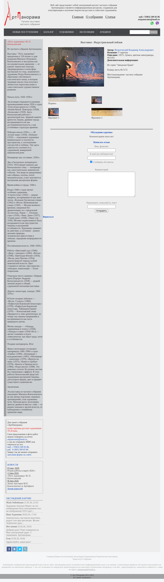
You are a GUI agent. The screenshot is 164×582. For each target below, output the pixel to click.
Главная (78, 17)
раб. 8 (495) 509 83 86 (17, 449)
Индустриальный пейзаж (108, 42)
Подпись (62, 99)
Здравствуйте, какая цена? (18, 542)
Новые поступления (25, 32)
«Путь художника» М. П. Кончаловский (19, 477)
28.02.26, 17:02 (29, 514)
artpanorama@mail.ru (17, 439)
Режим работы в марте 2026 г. (21, 471)
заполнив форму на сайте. (19, 455)
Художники (66, 32)
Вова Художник (14, 514)
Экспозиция (86, 32)
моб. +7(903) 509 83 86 (18, 447)
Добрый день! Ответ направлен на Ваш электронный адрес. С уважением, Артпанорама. (22, 532)
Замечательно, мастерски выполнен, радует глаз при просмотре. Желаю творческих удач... (23, 520)
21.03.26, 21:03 (31, 502)
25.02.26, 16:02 (25, 526)
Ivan (8, 538)
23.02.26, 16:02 (18, 538)
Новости (12, 465)
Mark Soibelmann (15, 502)
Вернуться (48, 221)
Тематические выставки (106, 556)
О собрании (94, 17)
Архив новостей (15, 488)
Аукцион (105, 32)
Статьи (110, 17)
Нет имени (11, 526)
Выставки (86, 42)
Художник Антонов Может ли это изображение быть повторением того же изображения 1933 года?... (23, 508)
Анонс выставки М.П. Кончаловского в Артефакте (20, 484)
